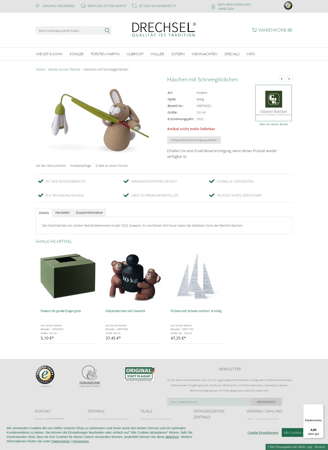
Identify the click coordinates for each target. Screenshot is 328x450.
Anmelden (226, 9)
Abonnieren (276, 401)
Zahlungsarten (255, 427)
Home (40, 68)
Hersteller (62, 212)
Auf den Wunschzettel (51, 165)
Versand (319, 447)
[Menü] (321, 406)
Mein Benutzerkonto (234, 4)
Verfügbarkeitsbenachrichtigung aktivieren (194, 139)
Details (44, 212)
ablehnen (172, 446)
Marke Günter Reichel (64, 68)
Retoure (251, 423)
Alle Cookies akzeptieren (301, 442)
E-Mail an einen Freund (111, 165)
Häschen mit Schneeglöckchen (106, 68)
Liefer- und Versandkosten (262, 418)
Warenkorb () (276, 30)
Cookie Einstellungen (263, 442)
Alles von (273, 123)
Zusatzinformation (89, 212)
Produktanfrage (80, 165)
